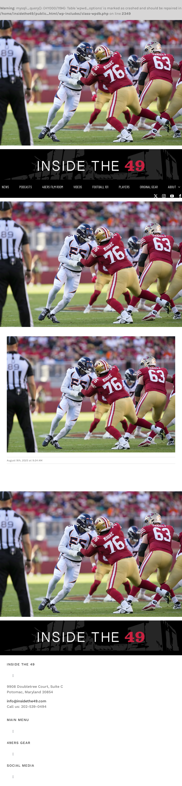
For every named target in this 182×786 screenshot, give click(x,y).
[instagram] (164, 196)
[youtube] (172, 196)
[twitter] (156, 196)
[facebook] (180, 196)
